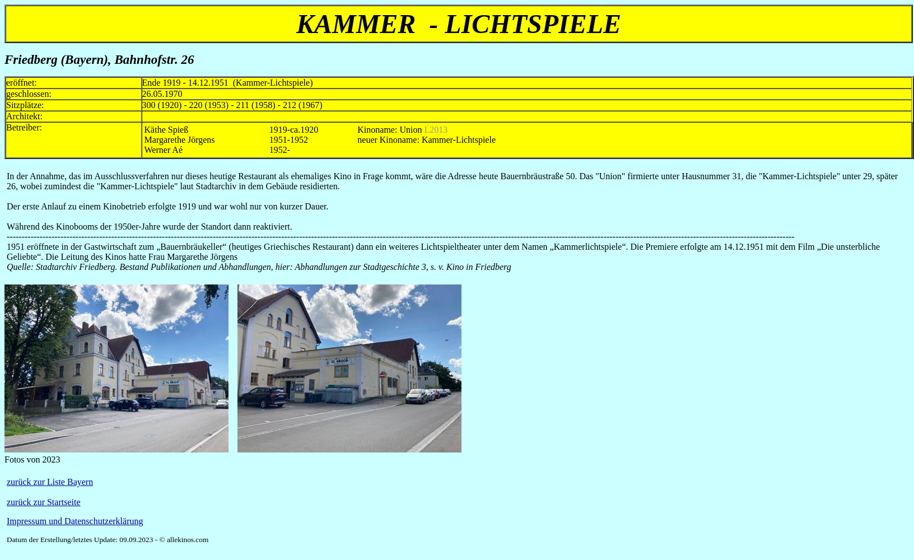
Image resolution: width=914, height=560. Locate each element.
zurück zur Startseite (44, 502)
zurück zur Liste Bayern (50, 482)
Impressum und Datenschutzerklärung (75, 521)
